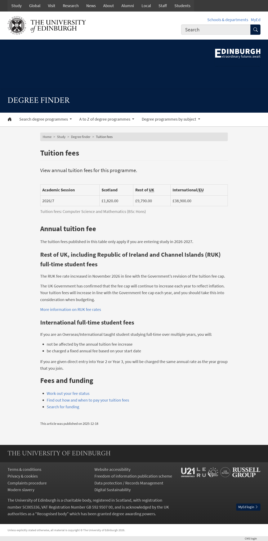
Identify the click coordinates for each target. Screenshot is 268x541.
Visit (51, 5)
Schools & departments (227, 19)
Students (182, 5)
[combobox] (216, 29)
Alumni (127, 5)
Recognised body (52, 514)
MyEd (255, 19)
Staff (162, 5)
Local (146, 5)
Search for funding (63, 407)
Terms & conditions (24, 469)
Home (47, 136)
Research (71, 5)
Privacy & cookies (23, 476)
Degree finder (80, 136)
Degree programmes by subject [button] (169, 119)
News (91, 5)
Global (34, 5)
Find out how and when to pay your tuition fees (88, 400)
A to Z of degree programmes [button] (105, 119)
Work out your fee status (68, 393)
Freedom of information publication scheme (133, 476)
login (252, 538)
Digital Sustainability (112, 489)
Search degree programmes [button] (44, 119)
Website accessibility (112, 469)
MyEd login (248, 507)
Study (16, 5)
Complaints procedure (27, 483)
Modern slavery (21, 489)
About (108, 5)
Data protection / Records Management (128, 483)
